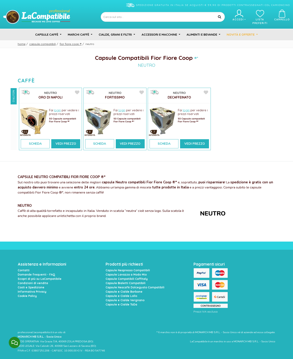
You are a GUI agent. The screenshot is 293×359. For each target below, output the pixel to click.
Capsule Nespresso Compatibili (128, 270)
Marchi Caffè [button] (79, 34)
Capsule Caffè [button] (47, 34)
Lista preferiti (260, 17)
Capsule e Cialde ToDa (121, 304)
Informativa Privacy (32, 291)
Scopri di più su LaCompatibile (39, 279)
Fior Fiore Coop (71, 44)
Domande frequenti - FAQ (36, 274)
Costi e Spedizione (31, 287)
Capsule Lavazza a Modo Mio (126, 274)
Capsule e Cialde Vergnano (125, 300)
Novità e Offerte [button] (241, 34)
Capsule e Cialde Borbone (124, 291)
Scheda (35, 144)
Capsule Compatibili (42, 44)
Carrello (282, 15)
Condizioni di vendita (33, 283)
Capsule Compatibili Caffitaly (127, 279)
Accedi (239, 15)
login (57, 110)
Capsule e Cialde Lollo (121, 296)
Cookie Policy (27, 296)
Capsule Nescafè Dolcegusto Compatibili (135, 287)
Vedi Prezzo (66, 144)
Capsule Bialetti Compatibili (125, 283)
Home (21, 44)
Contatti (24, 270)
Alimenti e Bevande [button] (202, 34)
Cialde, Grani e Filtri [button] (116, 34)
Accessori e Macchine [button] (160, 34)
